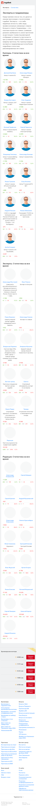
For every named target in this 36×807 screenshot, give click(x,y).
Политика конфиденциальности (26, 781)
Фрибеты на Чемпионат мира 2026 (26, 737)
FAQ (2, 775)
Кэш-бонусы (23, 715)
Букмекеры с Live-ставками (7, 719)
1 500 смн (20, 678)
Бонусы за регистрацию (27, 713)
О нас (21, 770)
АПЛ (20, 760)
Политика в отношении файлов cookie (26, 785)
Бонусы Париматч (25, 706)
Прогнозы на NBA (7, 763)
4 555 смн (20, 684)
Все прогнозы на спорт (8, 745)
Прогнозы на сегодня (8, 747)
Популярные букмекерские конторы (9, 708)
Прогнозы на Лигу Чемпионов (7, 758)
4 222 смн (20, 671)
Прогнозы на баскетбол (9, 751)
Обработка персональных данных (26, 789)
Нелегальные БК (6, 730)
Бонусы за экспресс (25, 717)
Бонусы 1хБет (23, 704)
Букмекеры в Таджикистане (6, 704)
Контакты (22, 773)
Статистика (14, 7)
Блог (2, 770)
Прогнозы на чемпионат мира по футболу (9, 754)
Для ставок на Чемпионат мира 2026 (8, 727)
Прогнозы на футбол (8, 749)
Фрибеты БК (23, 711)
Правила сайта (24, 775)
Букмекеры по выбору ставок (8, 716)
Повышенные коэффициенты (24, 724)
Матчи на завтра (24, 749)
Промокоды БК (24, 708)
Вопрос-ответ (5, 777)
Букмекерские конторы (9, 651)
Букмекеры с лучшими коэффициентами (8, 712)
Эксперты (6, 7)
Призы (21, 732)
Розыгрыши (22, 730)
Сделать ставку (30, 671)
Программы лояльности (27, 727)
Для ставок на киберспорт (5, 723)
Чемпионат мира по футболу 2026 (25, 752)
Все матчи (22, 745)
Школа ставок (6, 773)
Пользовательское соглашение (25, 778)
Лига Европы (23, 757)
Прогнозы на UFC (7, 761)
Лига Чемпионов (24, 755)
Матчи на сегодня (25, 747)
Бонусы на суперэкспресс (24, 720)
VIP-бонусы (22, 734)
